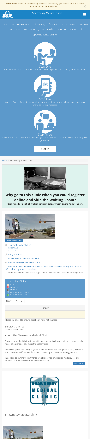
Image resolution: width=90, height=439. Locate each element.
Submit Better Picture (14, 241)
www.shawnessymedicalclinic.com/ (24, 262)
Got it (45, 149)
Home (4, 160)
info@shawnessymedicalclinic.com (23, 258)
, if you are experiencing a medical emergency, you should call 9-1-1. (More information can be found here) (45, 5)
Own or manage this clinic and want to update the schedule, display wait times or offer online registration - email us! (43, 267)
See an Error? (79, 363)
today (8, 301)
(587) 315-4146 (15, 254)
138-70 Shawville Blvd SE (19, 248)
